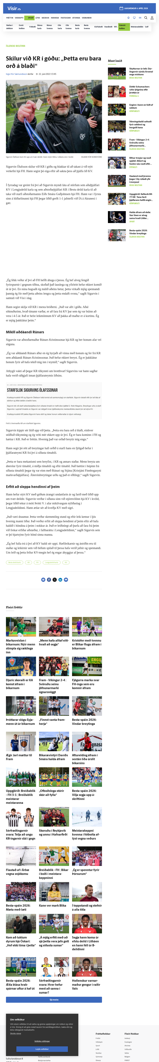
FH (37, 562)
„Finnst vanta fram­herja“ (51, 706)
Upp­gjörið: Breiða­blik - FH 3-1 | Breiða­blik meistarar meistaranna (21, 772)
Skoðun (102, 997)
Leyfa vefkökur (59, 1049)
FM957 (129, 1005)
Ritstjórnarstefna (49, 1004)
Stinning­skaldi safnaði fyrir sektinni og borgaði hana (140, 125)
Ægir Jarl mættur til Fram (18, 739)
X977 (128, 1008)
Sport (101, 989)
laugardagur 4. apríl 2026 (135, 9)
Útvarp (102, 1005)
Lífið (101, 993)
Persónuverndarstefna (16, 1000)
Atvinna (129, 989)
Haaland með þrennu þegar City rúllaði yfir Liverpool (140, 179)
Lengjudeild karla (51, 562)
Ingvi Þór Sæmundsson (16, 74)
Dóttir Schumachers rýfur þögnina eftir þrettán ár (139, 90)
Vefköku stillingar (24, 1049)
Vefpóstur (46, 1020)
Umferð (45, 1016)
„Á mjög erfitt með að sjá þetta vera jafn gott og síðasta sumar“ (53, 900)
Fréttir (102, 982)
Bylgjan (129, 1001)
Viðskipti (103, 986)
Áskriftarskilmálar (50, 1008)
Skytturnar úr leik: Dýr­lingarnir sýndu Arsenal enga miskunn (141, 72)
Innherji (129, 982)
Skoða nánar (15, 1041)
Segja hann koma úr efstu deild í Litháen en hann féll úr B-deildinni (86, 900)
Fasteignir (130, 986)
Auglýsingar (47, 997)
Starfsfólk (46, 1012)
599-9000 (14, 1011)
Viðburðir (130, 993)
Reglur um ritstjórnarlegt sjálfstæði (17, 994)
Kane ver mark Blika (49, 868)
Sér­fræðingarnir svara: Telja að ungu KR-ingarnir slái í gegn (20, 805)
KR (28, 562)
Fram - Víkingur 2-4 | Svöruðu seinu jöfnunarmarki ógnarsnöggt (53, 676)
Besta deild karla (14, 562)
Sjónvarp (103, 1001)
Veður (129, 997)
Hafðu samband (49, 1001)
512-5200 (50, 993)
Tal (127, 1012)
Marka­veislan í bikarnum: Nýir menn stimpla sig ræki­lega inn (20, 643)
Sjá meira (54, 943)
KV (66, 562)
